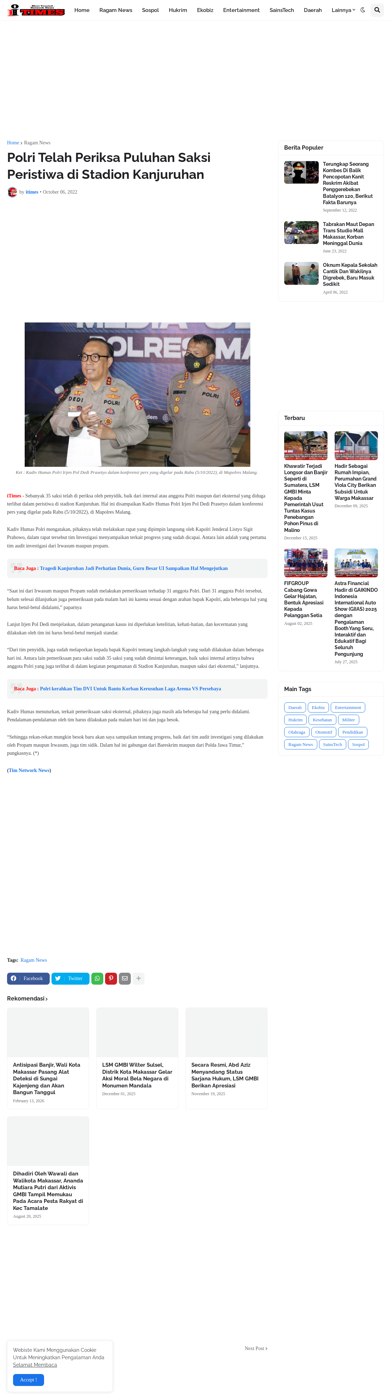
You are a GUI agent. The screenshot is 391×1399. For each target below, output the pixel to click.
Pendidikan (352, 732)
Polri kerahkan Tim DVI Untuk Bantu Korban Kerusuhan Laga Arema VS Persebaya (130, 688)
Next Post (254, 1348)
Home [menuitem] (82, 10)
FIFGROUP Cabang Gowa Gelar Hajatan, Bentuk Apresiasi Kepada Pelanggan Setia (304, 599)
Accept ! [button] (28, 1379)
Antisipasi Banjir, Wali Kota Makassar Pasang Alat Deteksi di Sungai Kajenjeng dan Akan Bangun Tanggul (46, 1079)
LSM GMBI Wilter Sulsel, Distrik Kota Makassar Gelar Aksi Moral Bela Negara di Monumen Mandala (137, 1075)
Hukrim (295, 719)
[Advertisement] (195, 80)
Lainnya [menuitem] (341, 10)
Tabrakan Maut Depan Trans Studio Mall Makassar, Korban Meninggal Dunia (348, 233)
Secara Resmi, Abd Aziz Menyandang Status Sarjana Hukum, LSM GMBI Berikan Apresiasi (224, 1075)
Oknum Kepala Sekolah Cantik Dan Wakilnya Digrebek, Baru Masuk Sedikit (350, 274)
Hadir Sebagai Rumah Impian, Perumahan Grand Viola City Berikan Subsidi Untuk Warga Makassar (356, 482)
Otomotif (324, 732)
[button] (363, 10)
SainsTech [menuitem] (282, 10)
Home (13, 142)
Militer (348, 719)
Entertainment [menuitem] (241, 10)
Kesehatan (322, 719)
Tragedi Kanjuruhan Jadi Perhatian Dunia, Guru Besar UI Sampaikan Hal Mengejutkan (134, 568)
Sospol (358, 744)
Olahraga (296, 732)
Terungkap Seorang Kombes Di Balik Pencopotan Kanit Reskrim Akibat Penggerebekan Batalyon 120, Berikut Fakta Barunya (348, 183)
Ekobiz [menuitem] (205, 10)
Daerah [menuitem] (313, 10)
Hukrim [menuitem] (178, 10)
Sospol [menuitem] (150, 10)
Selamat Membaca (35, 1365)
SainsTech (332, 744)
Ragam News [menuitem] (115, 10)
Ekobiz (318, 707)
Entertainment (348, 707)
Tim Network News (29, 770)
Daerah (295, 707)
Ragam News (37, 142)
